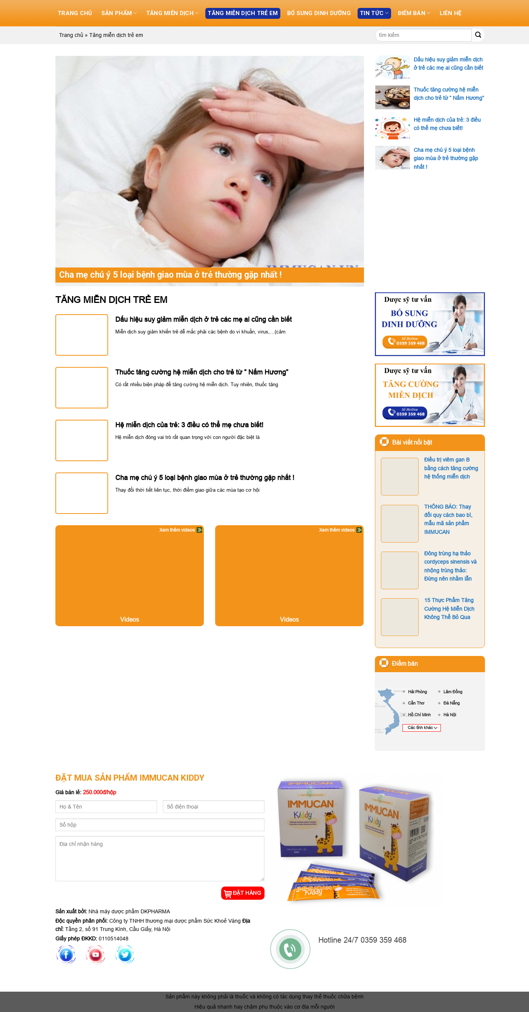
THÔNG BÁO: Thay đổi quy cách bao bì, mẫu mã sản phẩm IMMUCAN (426, 523)
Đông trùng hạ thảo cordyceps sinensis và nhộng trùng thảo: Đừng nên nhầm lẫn (429, 569)
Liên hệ (453, 13)
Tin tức (376, 13)
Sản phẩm (119, 13)
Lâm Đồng (452, 691)
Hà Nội (449, 714)
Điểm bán (416, 13)
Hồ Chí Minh (419, 714)
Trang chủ (75, 13)
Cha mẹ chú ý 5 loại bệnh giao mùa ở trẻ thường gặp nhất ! (179, 275)
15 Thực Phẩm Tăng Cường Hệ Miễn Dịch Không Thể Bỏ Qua (427, 616)
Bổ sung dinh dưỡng (320, 13)
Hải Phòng (417, 691)
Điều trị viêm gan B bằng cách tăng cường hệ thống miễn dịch (429, 476)
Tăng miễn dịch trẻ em (243, 13)
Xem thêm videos (177, 530)
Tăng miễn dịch (172, 13)
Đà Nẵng (451, 703)
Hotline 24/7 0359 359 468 (364, 940)
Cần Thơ (416, 703)
